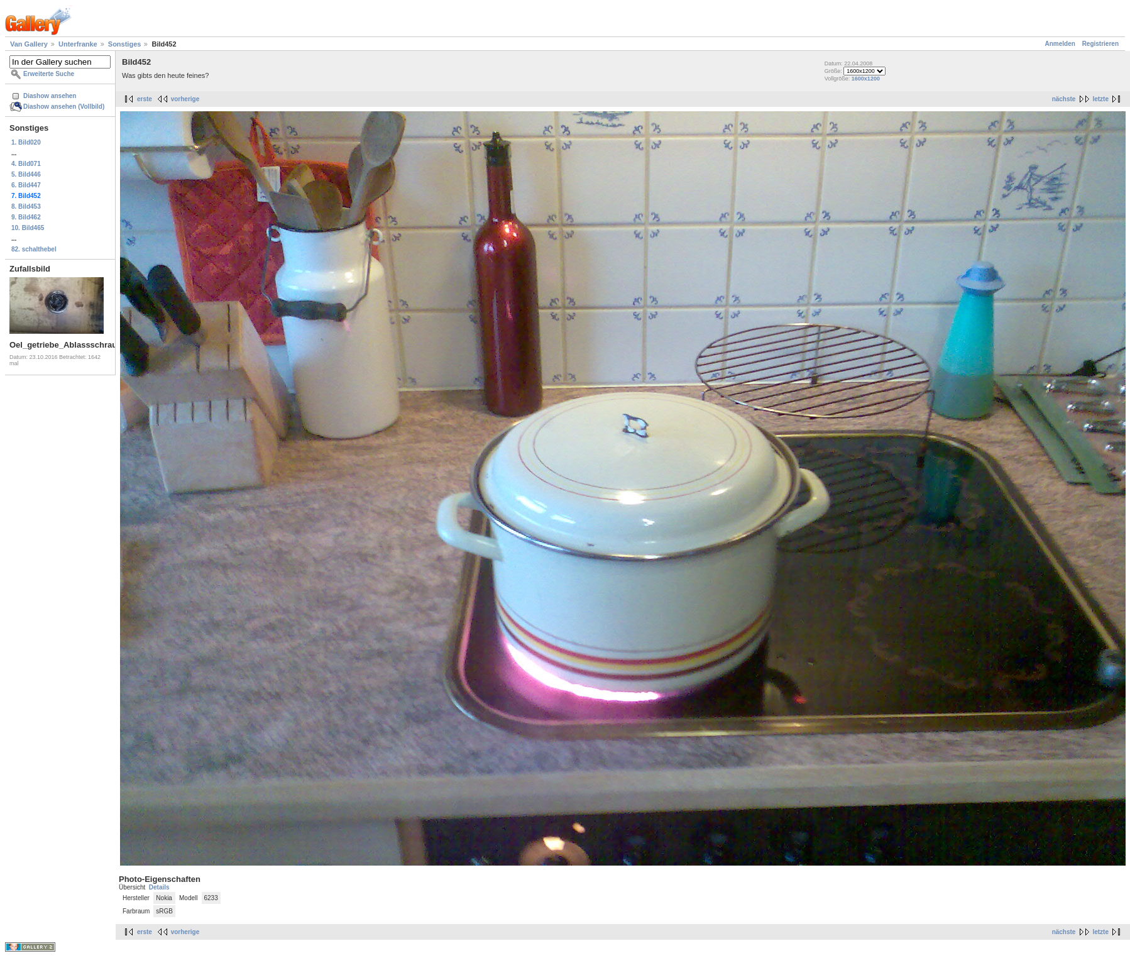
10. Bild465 (27, 227)
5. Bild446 (26, 174)
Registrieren (1100, 43)
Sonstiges (124, 44)
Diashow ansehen (49, 95)
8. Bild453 (26, 206)
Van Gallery (29, 44)
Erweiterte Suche (48, 73)
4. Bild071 (26, 163)
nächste (1064, 99)
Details (159, 887)
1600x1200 (866, 78)
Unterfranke (77, 44)
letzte (1100, 99)
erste (144, 99)
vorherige (185, 99)
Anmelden (1060, 43)
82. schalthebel (34, 249)
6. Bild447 (26, 185)
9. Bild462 (26, 217)
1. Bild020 (26, 142)
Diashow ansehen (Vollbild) (63, 106)
